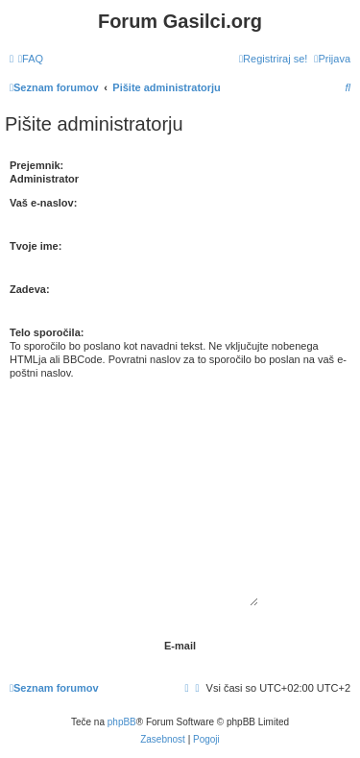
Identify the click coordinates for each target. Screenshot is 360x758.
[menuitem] (30, 58)
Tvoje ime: (35, 246)
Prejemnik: (36, 165)
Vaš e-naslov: (43, 202)
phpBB (122, 722)
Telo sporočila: (47, 332)
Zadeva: (30, 289)
